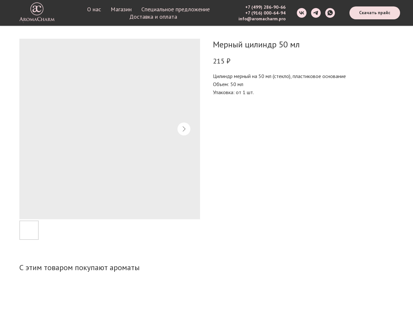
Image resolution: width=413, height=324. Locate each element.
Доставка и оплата (153, 16)
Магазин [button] (121, 9)
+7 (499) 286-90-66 (265, 7)
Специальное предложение (175, 9)
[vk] (302, 13)
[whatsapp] (330, 13)
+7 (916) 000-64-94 (265, 13)
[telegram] (316, 13)
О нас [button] (94, 9)
